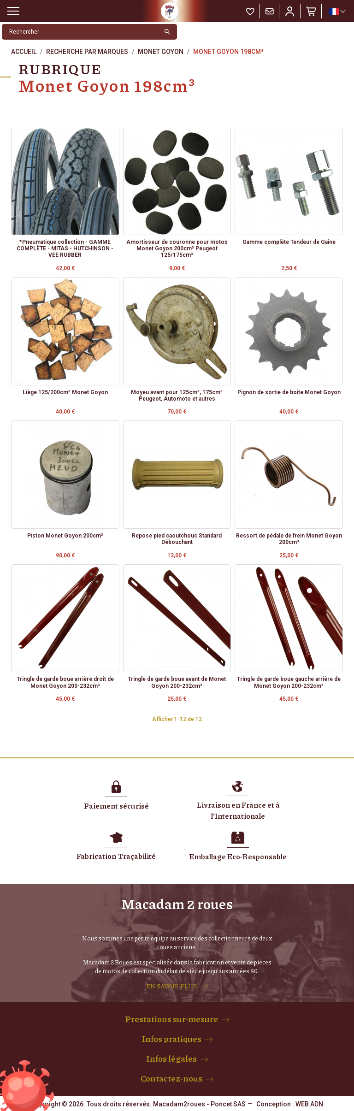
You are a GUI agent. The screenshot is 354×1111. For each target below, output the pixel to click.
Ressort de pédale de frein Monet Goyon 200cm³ (289, 538)
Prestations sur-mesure (171, 1019)
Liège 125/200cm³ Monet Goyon (65, 392)
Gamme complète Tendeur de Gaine (289, 242)
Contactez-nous (171, 1078)
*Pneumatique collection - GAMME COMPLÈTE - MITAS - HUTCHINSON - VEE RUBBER (65, 249)
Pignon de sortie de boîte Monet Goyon (289, 392)
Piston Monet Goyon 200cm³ (65, 535)
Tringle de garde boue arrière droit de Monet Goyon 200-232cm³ (65, 682)
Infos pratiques (171, 1039)
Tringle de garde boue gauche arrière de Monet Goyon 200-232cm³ (289, 682)
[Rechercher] (80, 32)
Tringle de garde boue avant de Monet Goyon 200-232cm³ (177, 682)
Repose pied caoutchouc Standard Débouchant (177, 538)
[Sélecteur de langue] (337, 11)
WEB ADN (309, 1104)
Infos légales (171, 1058)
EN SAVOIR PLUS (171, 986)
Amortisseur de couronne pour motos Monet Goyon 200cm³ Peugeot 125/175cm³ (177, 249)
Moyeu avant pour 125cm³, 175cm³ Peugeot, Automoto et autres (177, 395)
